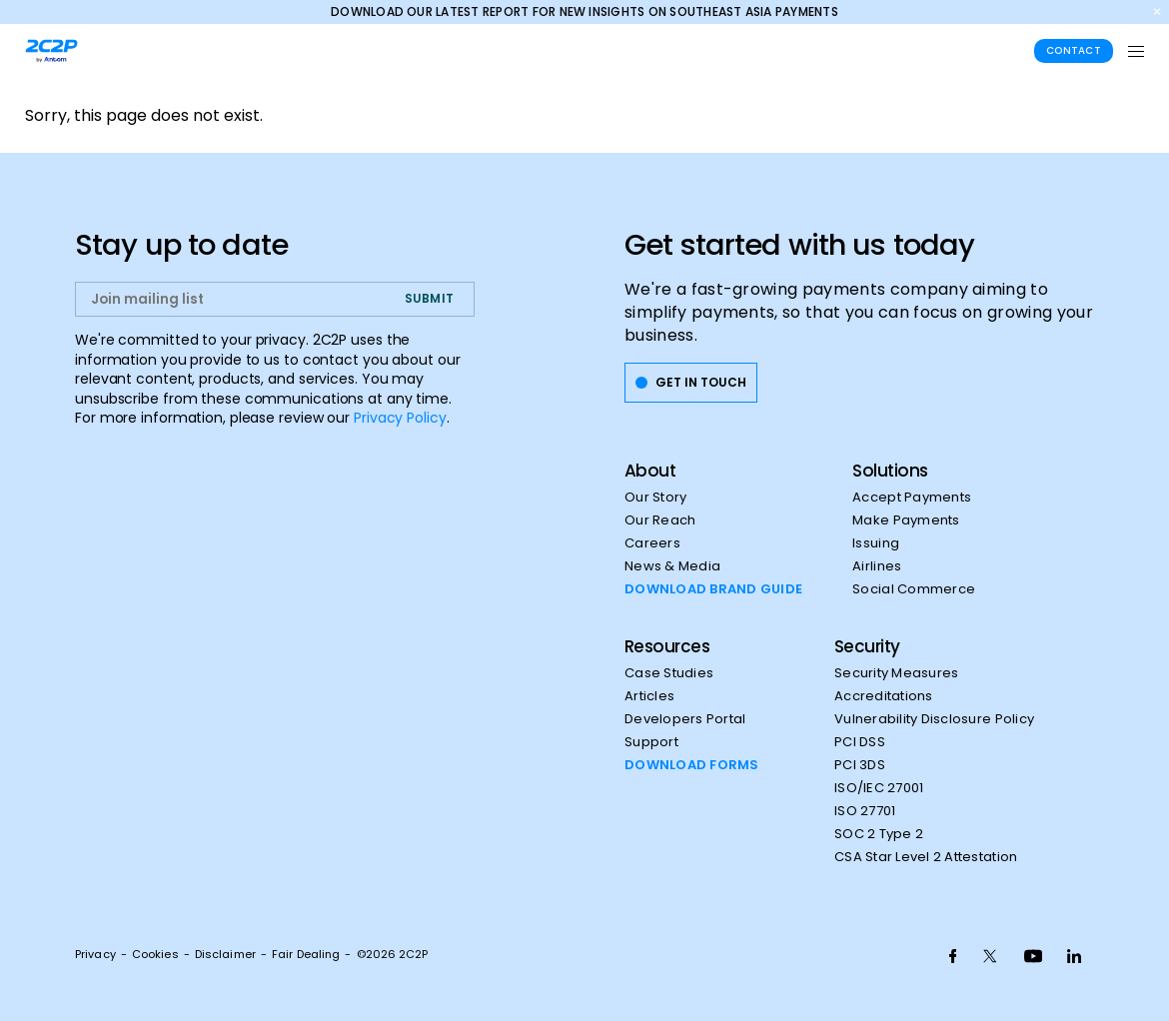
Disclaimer (225, 954)
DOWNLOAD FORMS (691, 765)
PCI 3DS (859, 765)
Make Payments (905, 520)
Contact (1073, 50)
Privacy (95, 954)
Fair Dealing (306, 954)
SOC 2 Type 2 (878, 834)
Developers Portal (684, 719)
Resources (666, 646)
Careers (652, 543)
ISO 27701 (864, 811)
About (649, 471)
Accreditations (883, 696)
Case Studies (668, 673)
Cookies (155, 954)
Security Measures (896, 673)
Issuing (875, 543)
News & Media (672, 566)
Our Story (655, 498)
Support (651, 742)
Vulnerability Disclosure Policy (934, 719)
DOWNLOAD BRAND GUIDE (713, 589)
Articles (649, 696)
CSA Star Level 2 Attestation (925, 857)
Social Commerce (913, 589)
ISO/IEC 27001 (878, 788)
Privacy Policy (400, 418)
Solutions (889, 471)
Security (867, 646)
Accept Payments (911, 498)
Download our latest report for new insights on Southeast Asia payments (584, 11)
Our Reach (659, 520)
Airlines (876, 566)
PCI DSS (859, 742)
